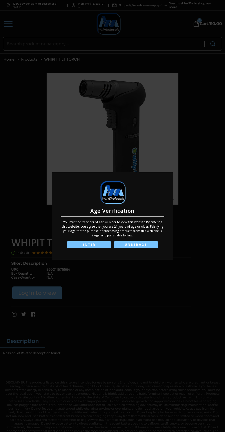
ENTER (89, 245)
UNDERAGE (136, 245)
